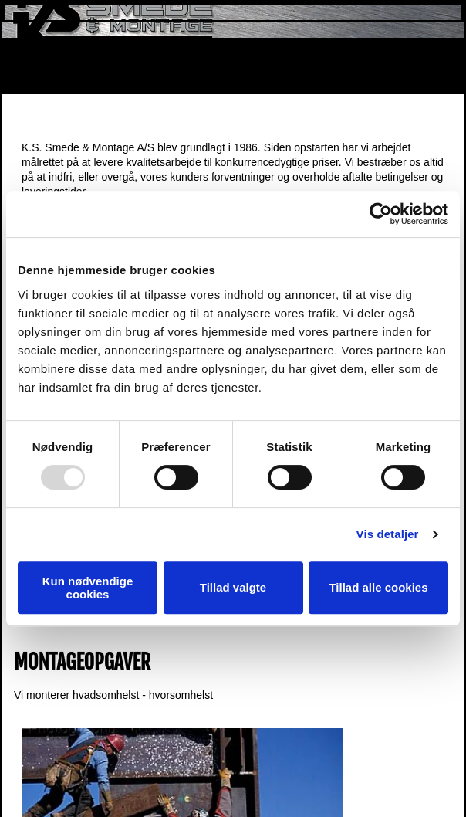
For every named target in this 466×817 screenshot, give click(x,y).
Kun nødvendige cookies (87, 588)
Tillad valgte (233, 587)
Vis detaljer (387, 534)
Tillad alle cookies (378, 587)
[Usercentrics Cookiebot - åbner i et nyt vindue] (380, 213)
